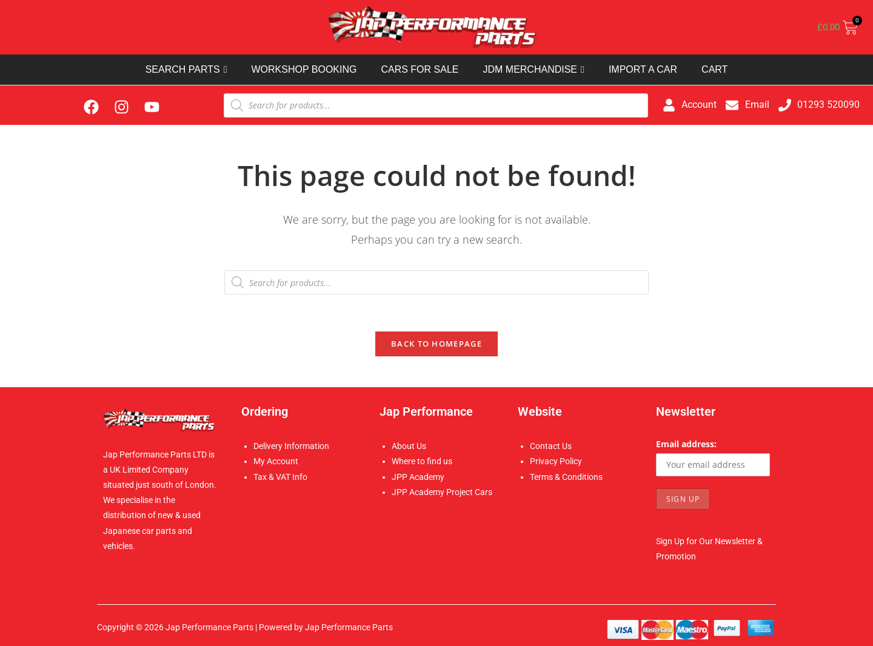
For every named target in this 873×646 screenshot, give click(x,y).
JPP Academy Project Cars (442, 492)
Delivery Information (291, 446)
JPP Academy (418, 477)
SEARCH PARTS (186, 70)
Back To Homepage (436, 343)
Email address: (686, 444)
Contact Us (551, 446)
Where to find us (422, 461)
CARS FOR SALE (419, 69)
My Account (275, 461)
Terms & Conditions (566, 477)
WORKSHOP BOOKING (303, 69)
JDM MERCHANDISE (533, 70)
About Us (409, 446)
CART (714, 69)
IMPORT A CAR (643, 69)
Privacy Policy (556, 461)
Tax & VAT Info (280, 477)
